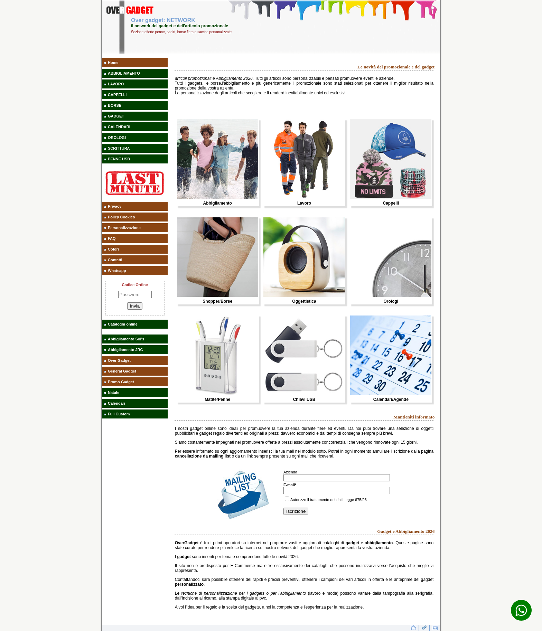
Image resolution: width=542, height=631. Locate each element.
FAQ (112, 238)
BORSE (114, 105)
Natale (113, 392)
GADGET (116, 116)
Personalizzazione (124, 228)
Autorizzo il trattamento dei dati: (315, 500)
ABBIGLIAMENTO (124, 73)
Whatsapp (117, 271)
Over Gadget (119, 360)
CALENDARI (119, 127)
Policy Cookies (121, 217)
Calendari (116, 403)
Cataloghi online (123, 324)
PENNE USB (119, 159)
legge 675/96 (356, 500)
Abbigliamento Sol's (126, 339)
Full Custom (119, 414)
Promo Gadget (121, 382)
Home (113, 62)
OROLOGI (117, 137)
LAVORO (116, 84)
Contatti (115, 260)
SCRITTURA (119, 148)
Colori (113, 249)
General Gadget (122, 371)
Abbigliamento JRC (125, 350)
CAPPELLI (117, 95)
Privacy (114, 206)
